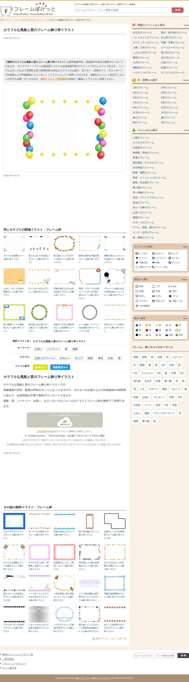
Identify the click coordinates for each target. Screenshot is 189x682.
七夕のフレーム (141, 62)
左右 (110, 358)
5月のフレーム (140, 97)
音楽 (171, 397)
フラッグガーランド (164, 413)
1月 (135, 373)
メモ (142, 389)
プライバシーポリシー (14, 663)
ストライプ (160, 258)
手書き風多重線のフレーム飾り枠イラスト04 (114, 595)
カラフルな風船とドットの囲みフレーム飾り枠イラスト (13, 565)
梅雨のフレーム (141, 57)
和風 (157, 262)
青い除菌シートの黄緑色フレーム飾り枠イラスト (13, 327)
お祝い (38, 349)
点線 (159, 357)
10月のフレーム (169, 107)
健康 (135, 421)
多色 (100, 358)
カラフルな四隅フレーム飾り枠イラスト (13, 257)
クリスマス (147, 373)
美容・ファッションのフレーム (149, 177)
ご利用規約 (41, 431)
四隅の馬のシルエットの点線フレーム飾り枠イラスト (114, 258)
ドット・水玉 (161, 267)
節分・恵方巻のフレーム (174, 32)
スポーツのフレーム (143, 222)
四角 (90, 358)
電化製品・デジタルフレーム (148, 162)
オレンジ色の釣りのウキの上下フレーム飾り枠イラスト (114, 627)
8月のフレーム (169, 102)
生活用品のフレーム (143, 167)
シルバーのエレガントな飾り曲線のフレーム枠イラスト (39, 627)
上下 (158, 286)
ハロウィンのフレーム (144, 72)
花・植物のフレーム (143, 192)
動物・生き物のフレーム (146, 182)
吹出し (142, 296)
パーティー (53, 349)
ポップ (79, 358)
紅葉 (158, 381)
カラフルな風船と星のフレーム (65, 415)
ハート (148, 405)
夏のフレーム (168, 117)
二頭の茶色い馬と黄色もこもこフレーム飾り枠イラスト (64, 596)
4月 (159, 373)
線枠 (144, 357)
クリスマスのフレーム (173, 72)
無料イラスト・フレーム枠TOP (14, 20)
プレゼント (159, 397)
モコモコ (143, 301)
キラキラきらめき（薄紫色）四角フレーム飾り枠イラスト (39, 565)
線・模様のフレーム (143, 237)
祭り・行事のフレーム (144, 207)
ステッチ (177, 357)
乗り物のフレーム (142, 187)
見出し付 (160, 301)
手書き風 (143, 262)
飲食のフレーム (141, 157)
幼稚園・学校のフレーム (146, 152)
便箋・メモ (177, 301)
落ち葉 (137, 381)
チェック (176, 262)
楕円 (174, 291)
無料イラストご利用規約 (53, 79)
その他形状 (144, 306)
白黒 (171, 335)
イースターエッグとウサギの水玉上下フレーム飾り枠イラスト (39, 596)
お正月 (148, 381)
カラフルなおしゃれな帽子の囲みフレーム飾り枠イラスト (114, 565)
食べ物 (168, 381)
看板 (164, 389)
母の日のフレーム (170, 52)
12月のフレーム (169, 112)
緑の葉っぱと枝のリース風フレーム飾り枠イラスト (39, 327)
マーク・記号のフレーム (146, 232)
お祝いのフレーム (39, 20)
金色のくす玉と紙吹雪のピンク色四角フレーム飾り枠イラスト (64, 327)
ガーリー (143, 258)
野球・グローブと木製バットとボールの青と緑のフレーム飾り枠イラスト (89, 293)
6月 (180, 397)
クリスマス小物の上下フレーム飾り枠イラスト (39, 534)
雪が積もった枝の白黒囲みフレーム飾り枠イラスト (89, 565)
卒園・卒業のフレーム (173, 42)
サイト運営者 (9, 668)
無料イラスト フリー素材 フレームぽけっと (93, 678)
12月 (171, 365)
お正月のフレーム (142, 32)
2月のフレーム (169, 87)
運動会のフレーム (142, 67)
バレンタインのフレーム (146, 37)
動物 (142, 365)
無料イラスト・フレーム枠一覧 (111, 638)
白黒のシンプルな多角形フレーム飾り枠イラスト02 (114, 534)
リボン (159, 296)
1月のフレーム (140, 87)
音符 (158, 405)
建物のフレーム (141, 217)
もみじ (137, 413)
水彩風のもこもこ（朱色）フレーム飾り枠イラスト (64, 565)
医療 (135, 397)
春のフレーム (140, 117)
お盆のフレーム (169, 62)
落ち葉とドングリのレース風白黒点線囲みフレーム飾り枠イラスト (89, 627)
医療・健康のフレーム (144, 172)
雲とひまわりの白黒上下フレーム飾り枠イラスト (39, 258)
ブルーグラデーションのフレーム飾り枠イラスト (13, 534)
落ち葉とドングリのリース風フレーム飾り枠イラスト (64, 258)
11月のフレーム (141, 112)
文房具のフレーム (142, 147)
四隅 (141, 291)
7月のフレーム (140, 102)
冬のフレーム (168, 122)
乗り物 (145, 421)
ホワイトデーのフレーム (146, 42)
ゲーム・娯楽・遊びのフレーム (149, 227)
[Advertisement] (64, 48)
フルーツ (175, 389)
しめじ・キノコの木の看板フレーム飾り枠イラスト (13, 291)
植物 (135, 357)
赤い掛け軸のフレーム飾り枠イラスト (89, 533)
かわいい (65, 358)
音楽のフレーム (141, 202)
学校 (174, 405)
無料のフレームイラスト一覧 (17, 654)
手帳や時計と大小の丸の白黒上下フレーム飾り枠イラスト (64, 291)
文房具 (137, 405)
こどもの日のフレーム (144, 52)
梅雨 (147, 413)
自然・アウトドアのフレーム (148, 197)
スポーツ (153, 389)
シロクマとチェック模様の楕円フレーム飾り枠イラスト (64, 627)
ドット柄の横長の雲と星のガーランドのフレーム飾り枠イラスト (89, 596)
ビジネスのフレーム (143, 142)
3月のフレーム (140, 92)
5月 (166, 405)
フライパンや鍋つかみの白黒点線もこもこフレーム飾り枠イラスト (114, 291)
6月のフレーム (169, 97)
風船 (75, 349)
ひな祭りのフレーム (171, 37)
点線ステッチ (145, 267)
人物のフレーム (141, 137)
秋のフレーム (140, 122)
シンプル (143, 253)
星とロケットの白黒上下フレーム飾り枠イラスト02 (13, 596)
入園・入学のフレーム (144, 47)
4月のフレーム (169, 92)
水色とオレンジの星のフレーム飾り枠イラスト (114, 327)
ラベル (175, 296)
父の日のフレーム (170, 57)
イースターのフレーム (173, 47)
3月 (163, 365)
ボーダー (176, 258)
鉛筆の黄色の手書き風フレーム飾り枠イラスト (89, 258)
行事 (173, 373)
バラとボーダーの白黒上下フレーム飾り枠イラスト (13, 627)
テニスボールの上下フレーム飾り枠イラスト (39, 290)
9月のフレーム (140, 107)
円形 (158, 291)
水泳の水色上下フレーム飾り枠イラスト (64, 533)
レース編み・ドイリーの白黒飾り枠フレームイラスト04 (89, 327)
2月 (182, 373)
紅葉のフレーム (169, 67)
